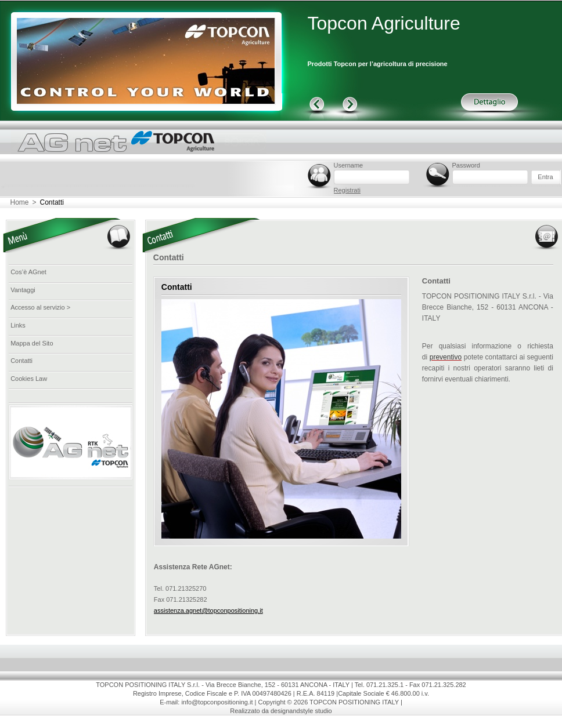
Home (19, 202)
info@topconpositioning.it (217, 702)
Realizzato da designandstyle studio (281, 710)
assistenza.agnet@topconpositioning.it (208, 610)
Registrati (347, 190)
